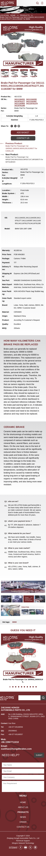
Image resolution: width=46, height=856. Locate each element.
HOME (12, 15)
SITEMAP (13, 847)
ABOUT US (23, 807)
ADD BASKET (23, 132)
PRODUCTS (25, 15)
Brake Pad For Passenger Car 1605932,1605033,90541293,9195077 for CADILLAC (21, 148)
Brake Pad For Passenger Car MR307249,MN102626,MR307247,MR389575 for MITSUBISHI (24, 159)
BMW (14, 622)
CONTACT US (23, 827)
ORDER (23, 822)
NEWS (23, 817)
